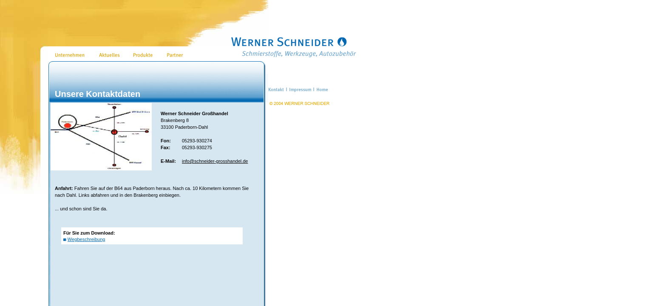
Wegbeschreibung (86, 239)
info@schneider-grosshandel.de (215, 161)
